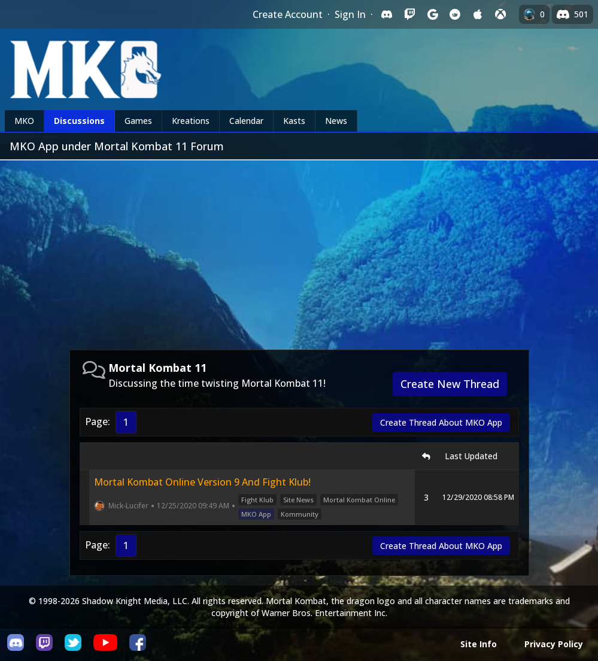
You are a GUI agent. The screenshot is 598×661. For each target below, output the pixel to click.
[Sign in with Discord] (387, 14)
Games (138, 120)
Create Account (288, 14)
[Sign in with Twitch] (409, 14)
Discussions (79, 120)
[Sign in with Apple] (478, 14)
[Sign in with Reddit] (455, 14)
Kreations (191, 120)
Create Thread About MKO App (441, 422)
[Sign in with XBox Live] (500, 14)
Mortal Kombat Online (359, 499)
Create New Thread (449, 384)
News (336, 120)
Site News (298, 499)
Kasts (294, 120)
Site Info (478, 644)
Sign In (350, 14)
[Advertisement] (299, 250)
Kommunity (299, 514)
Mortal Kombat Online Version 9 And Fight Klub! (202, 482)
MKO (24, 120)
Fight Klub (257, 499)
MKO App (256, 514)
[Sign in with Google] (432, 14)
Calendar (246, 120)
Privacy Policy (553, 644)
